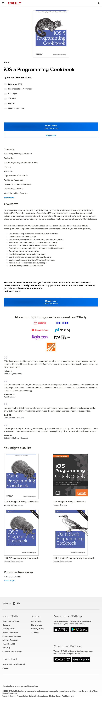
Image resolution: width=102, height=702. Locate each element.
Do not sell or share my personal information (19, 686)
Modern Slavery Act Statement (61, 696)
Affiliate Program (10, 640)
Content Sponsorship (12, 651)
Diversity (6, 647)
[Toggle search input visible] (99, 3)
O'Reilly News (8, 628)
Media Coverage (10, 632)
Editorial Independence (38, 696)
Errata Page (9, 580)
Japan (5, 668)
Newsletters (36, 625)
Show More (9, 198)
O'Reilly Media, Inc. (16, 108)
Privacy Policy (37, 628)
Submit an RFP (8, 644)
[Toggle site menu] (3, 3)
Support (35, 616)
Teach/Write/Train (10, 621)
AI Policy (35, 632)
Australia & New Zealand (13, 664)
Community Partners (11, 636)
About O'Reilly (10, 616)
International (9, 659)
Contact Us (36, 621)
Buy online (51, 135)
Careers (6, 625)
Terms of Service (8, 696)
